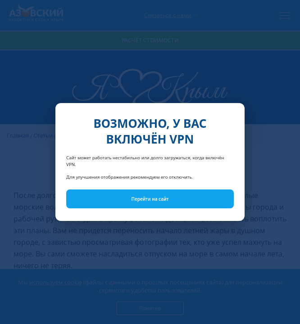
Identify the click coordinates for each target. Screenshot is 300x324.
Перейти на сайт (150, 199)
